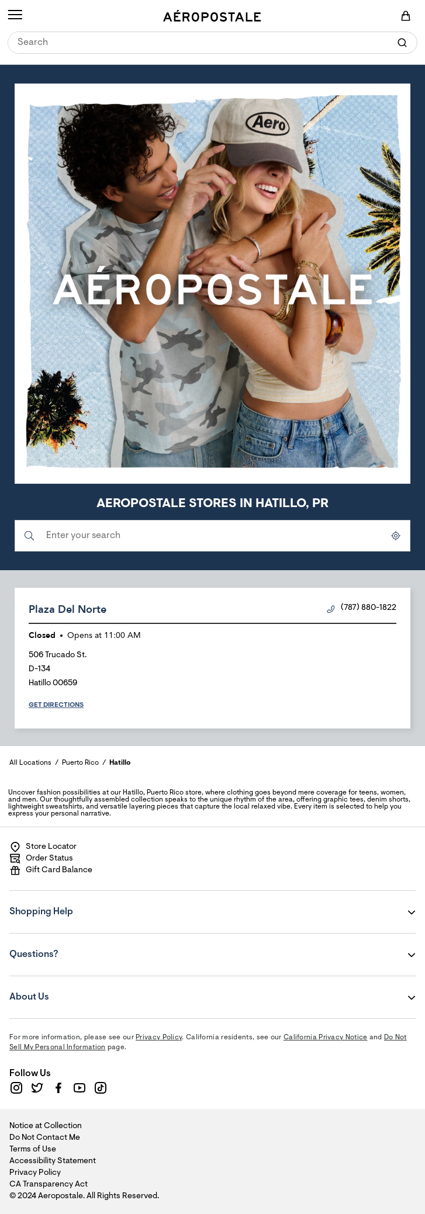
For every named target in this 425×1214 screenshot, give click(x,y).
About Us (80, 989)
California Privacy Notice (326, 1037)
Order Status (41, 859)
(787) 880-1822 (361, 608)
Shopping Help (80, 904)
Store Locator (43, 847)
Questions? (80, 946)
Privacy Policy (159, 1037)
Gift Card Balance (50, 870)
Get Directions (56, 705)
